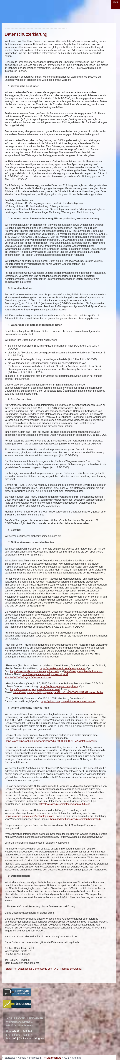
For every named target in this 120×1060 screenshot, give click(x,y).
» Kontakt (21, 1057)
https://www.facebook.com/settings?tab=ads (34, 671)
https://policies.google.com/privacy (59, 686)
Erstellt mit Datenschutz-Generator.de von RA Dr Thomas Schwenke (43, 968)
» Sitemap (75, 1057)
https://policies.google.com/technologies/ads (29, 816)
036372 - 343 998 (22, 1031)
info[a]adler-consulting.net (28, 1038)
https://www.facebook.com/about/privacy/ (62, 668)
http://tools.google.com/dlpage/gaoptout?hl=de (64, 804)
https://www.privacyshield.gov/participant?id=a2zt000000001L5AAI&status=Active (58, 692)
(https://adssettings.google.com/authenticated (75, 819)
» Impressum (34, 1057)
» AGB (65, 1057)
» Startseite (8, 1057)
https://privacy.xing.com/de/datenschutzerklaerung (68, 701)
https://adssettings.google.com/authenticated (35, 689)
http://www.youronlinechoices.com (83, 671)
